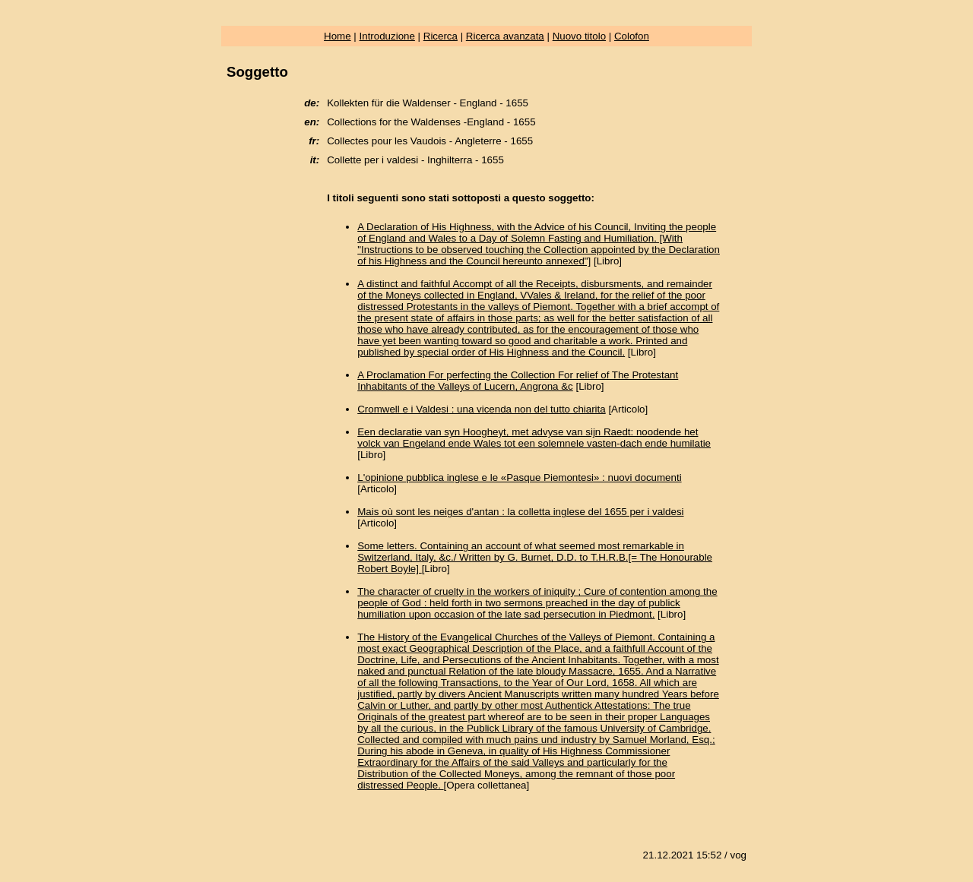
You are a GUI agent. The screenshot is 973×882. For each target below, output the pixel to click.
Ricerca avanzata (505, 36)
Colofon (631, 36)
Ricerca (440, 36)
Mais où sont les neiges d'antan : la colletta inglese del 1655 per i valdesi (520, 511)
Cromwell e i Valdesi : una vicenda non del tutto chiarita (481, 409)
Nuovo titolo (579, 36)
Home (337, 36)
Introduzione (387, 36)
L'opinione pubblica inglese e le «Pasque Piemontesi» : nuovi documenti (519, 477)
